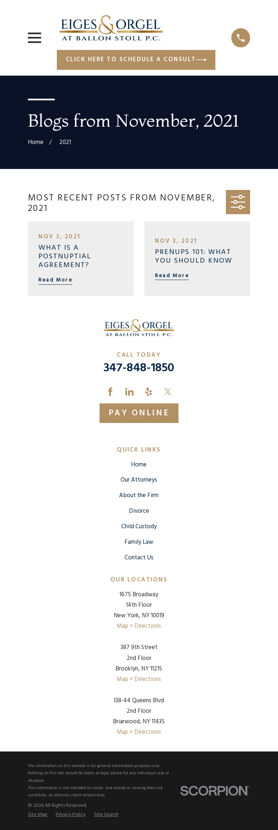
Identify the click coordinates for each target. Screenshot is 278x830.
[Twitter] (168, 392)
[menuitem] (37, 814)
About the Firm (139, 495)
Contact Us (139, 558)
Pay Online (139, 413)
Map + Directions (139, 626)
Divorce (139, 511)
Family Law (139, 542)
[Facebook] (110, 392)
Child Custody (139, 527)
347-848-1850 (139, 368)
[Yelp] (148, 392)
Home (139, 465)
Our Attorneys (139, 480)
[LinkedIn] (129, 392)
